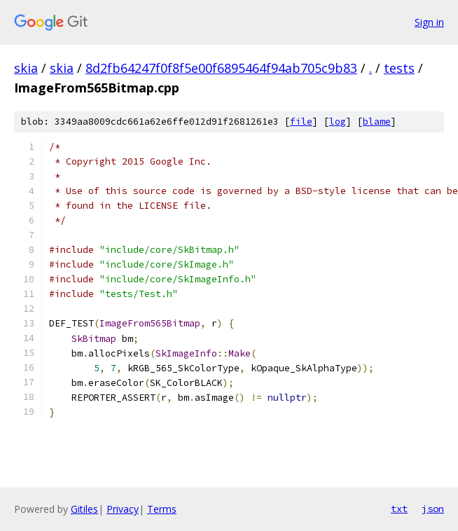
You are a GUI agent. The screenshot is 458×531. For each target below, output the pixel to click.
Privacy (122, 509)
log (337, 121)
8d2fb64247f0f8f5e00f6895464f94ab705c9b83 (221, 68)
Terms (161, 509)
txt (399, 508)
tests (399, 68)
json (433, 508)
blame (377, 121)
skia (26, 68)
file (301, 121)
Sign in (429, 22)
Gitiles (84, 509)
